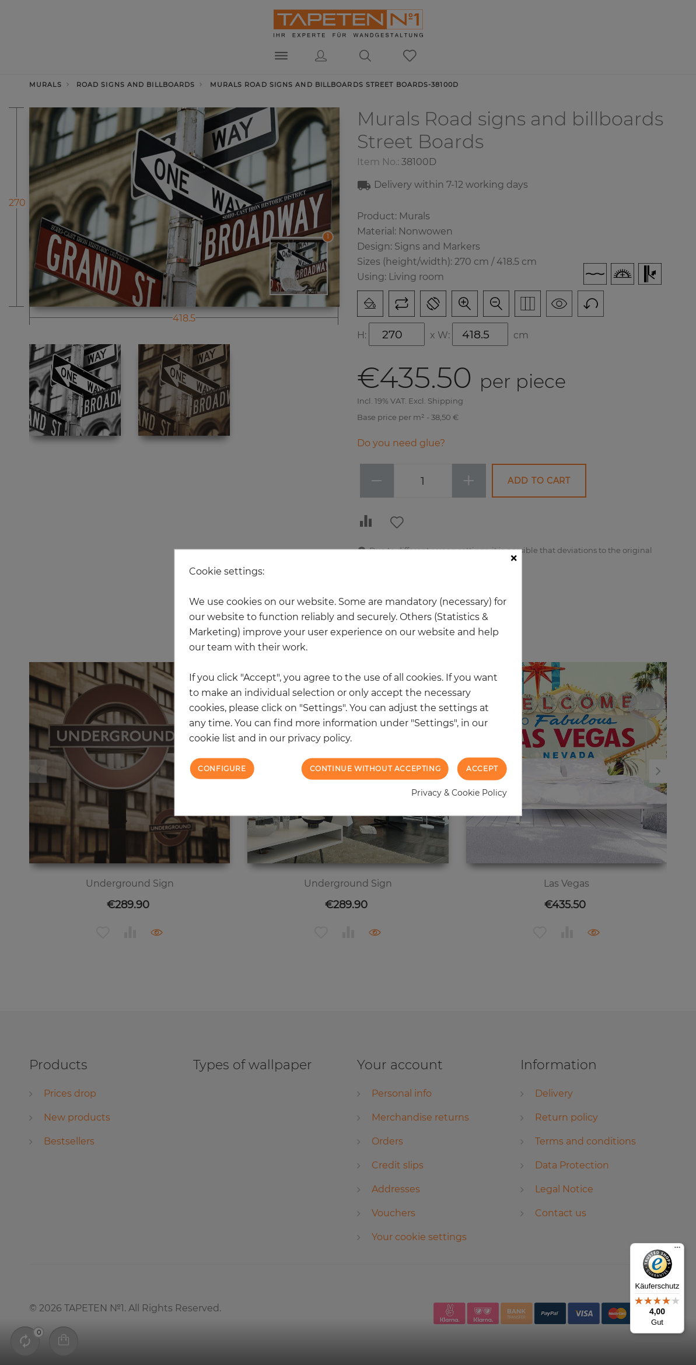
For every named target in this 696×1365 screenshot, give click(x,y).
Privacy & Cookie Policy (459, 792)
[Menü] (677, 1250)
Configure (222, 768)
